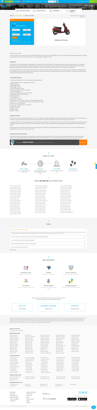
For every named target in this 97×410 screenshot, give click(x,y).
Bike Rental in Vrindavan (60, 355)
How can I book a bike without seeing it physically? (23, 240)
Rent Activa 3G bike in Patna (14, 205)
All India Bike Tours (28, 388)
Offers (40, 1)
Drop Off (13, 32)
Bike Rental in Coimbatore (14, 340)
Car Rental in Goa (28, 364)
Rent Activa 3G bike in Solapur (65, 209)
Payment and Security (14, 399)
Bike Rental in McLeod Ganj (60, 348)
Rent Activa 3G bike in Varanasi (40, 212)
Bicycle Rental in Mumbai (60, 380)
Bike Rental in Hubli (59, 343)
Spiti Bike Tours (27, 386)
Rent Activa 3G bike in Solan (40, 209)
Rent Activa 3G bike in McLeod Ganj (41, 200)
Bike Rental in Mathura (44, 348)
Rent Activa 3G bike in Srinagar (15, 210)
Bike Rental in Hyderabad (75, 343)
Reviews (45, 1)
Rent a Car (16, 333)
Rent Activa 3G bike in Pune (65, 205)
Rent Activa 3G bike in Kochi (14, 197)
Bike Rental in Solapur (13, 354)
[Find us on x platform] (83, 395)
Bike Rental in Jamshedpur (45, 345)
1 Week (24, 42)
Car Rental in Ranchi (44, 371)
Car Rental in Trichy (59, 373)
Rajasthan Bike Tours (43, 386)
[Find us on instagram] (86, 395)
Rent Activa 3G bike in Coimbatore (66, 188)
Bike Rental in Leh (74, 346)
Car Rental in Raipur (28, 371)
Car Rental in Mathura (75, 367)
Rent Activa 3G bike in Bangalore (66, 185)
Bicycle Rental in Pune (13, 382)
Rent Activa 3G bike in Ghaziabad (41, 191)
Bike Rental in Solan (74, 352)
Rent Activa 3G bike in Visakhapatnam (66, 212)
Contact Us (35, 1)
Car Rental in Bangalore (75, 360)
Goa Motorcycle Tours (44, 388)
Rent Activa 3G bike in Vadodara (15, 212)
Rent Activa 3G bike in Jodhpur (15, 196)
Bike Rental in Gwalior (29, 343)
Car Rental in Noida (13, 370)
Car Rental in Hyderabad (14, 366)
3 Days (16, 42)
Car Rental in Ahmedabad (29, 360)
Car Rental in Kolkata (28, 367)
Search (14, 37)
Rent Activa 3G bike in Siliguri (15, 209)
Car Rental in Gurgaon (44, 364)
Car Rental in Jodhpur (59, 366)
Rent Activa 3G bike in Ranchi (65, 206)
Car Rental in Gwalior (75, 364)
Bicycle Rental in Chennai (45, 379)
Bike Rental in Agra (28, 337)
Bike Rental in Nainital (44, 349)
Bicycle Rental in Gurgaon (75, 379)
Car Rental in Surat (28, 373)
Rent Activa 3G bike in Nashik (15, 203)
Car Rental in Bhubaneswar (30, 361)
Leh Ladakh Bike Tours (14, 386)
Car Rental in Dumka (59, 363)
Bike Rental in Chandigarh (60, 339)
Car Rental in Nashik (74, 368)
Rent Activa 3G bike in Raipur (40, 206)
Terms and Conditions (14, 401)
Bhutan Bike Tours (13, 388)
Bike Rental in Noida (74, 349)
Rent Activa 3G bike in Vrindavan (15, 213)
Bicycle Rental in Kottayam (29, 380)
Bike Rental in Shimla (44, 352)
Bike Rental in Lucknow (14, 348)
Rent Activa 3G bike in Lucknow (40, 199)
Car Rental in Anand (44, 360)
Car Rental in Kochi (13, 367)
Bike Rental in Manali (28, 348)
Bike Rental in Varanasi (29, 355)
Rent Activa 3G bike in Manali (65, 199)
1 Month (28, 42)
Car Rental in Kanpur (75, 366)
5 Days (20, 42)
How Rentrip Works (14, 398)
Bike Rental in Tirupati (44, 354)
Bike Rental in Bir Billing (45, 339)
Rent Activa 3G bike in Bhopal (15, 187)
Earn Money (83, 142)
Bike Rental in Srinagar (29, 354)
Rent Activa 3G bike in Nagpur (40, 202)
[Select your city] (93, 1)
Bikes (86, 7)
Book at (14, 23)
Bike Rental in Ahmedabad (45, 337)
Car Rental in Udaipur (75, 373)
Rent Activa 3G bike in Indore (40, 194)
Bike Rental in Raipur (59, 351)
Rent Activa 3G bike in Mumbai (15, 202)
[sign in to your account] (81, 1)
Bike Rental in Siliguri (59, 352)
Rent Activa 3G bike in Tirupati (40, 210)
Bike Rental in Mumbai (14, 349)
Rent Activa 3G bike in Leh (14, 199)
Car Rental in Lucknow (60, 367)
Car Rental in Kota (44, 367)
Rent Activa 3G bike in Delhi (65, 190)
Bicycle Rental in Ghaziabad (61, 379)
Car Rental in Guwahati (60, 364)
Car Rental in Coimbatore (75, 361)
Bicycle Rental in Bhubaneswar (15, 379)
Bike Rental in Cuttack (29, 340)
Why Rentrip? (12, 396)
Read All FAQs (13, 250)
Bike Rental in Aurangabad (60, 337)
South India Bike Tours (59, 388)
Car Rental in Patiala (28, 370)
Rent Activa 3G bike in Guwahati (40, 193)
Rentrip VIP (18, 1)
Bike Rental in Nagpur (29, 349)
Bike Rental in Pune (28, 351)
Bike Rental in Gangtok (29, 342)
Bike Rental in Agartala (14, 337)
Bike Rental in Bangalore (75, 337)
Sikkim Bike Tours (73, 386)
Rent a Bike (12, 333)
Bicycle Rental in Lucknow (45, 380)
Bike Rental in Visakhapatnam (46, 355)
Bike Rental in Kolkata (44, 346)
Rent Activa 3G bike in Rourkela (40, 208)
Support (28, 403)
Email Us (46, 396)
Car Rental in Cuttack (13, 363)
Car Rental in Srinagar (13, 373)
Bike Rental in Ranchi (75, 351)
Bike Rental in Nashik (59, 349)
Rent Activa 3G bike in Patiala (65, 203)
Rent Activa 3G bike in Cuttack (15, 190)
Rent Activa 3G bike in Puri (14, 206)
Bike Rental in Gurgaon (75, 342)
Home (83, 7)
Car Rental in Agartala (13, 360)
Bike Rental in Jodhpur (60, 345)
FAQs (96, 166)
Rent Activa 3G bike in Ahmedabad (41, 185)
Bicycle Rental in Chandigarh (30, 379)
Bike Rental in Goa (59, 342)
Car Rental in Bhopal (13, 361)
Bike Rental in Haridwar (45, 343)
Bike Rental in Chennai (75, 339)
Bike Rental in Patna (13, 351)
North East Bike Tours (59, 386)
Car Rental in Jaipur (44, 366)
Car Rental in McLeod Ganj (14, 368)
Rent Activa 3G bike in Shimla (65, 208)
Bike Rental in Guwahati (14, 343)
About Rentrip (12, 394)
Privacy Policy (12, 403)
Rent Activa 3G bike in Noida (40, 203)
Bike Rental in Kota (59, 346)
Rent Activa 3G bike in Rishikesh (15, 208)
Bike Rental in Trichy (59, 354)
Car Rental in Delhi (44, 363)
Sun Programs (84, 408)
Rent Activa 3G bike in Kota (65, 197)
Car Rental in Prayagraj (75, 370)
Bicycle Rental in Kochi (14, 380)
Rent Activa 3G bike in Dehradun (40, 190)
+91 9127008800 (49, 401)
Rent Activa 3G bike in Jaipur (65, 194)
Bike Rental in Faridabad (14, 342)
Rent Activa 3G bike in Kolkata (40, 197)
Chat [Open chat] (93, 407)
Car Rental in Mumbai (44, 368)
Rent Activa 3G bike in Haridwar (15, 194)
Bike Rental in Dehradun (60, 340)
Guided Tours (29, 1)
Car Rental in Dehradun (29, 363)
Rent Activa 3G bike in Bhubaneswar (41, 187)
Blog (24, 1)
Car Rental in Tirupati (44, 373)
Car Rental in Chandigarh (45, 361)
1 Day (13, 42)
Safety (27, 399)
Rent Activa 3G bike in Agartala (15, 185)
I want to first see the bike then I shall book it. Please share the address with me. (29, 236)
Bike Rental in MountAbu (75, 348)
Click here (83, 16)
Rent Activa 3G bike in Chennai (40, 188)
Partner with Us (29, 396)
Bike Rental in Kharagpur (14, 346)
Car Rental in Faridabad (75, 363)
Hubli (89, 7)
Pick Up (13, 27)
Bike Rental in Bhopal (13, 339)
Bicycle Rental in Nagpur (75, 380)
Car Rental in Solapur (75, 371)
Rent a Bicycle (20, 333)
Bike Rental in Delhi (74, 340)
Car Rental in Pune (13, 371)
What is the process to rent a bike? (19, 229)
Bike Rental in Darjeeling (45, 340)
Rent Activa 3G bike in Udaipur (65, 210)
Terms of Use (29, 398)
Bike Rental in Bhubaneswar (30, 339)
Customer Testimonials (31, 394)
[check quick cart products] (86, 1)
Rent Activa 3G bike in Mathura (15, 200)
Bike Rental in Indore (13, 345)
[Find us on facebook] (80, 395)
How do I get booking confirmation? (19, 247)
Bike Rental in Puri (44, 351)
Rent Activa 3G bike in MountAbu (66, 200)
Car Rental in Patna (44, 370)
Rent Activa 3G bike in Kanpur (40, 196)
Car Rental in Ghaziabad (14, 364)
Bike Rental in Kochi (28, 346)
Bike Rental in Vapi (13, 355)
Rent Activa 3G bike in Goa (65, 191)
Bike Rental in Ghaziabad (45, 342)
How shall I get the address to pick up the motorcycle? (23, 243)
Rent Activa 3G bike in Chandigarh (16, 188)
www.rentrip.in (18, 232)
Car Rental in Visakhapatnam (46, 374)
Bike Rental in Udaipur (75, 354)
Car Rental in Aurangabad (60, 360)
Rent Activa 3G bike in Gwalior (65, 193)
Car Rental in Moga (28, 368)
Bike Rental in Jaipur (28, 345)
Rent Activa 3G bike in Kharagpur (66, 196)
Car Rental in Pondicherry (60, 370)
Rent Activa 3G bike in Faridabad (15, 191)
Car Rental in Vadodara (14, 374)
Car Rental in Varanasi (29, 374)
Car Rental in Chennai (59, 361)
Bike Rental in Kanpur (75, 345)
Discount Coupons (30, 401)
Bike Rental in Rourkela (29, 352)
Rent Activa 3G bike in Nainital (65, 202)
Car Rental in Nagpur (59, 368)
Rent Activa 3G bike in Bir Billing (65, 187)
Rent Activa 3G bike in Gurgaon (15, 193)
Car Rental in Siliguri (59, 371)
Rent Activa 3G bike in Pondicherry (41, 205)
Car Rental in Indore (28, 366)
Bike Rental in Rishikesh (14, 352)
